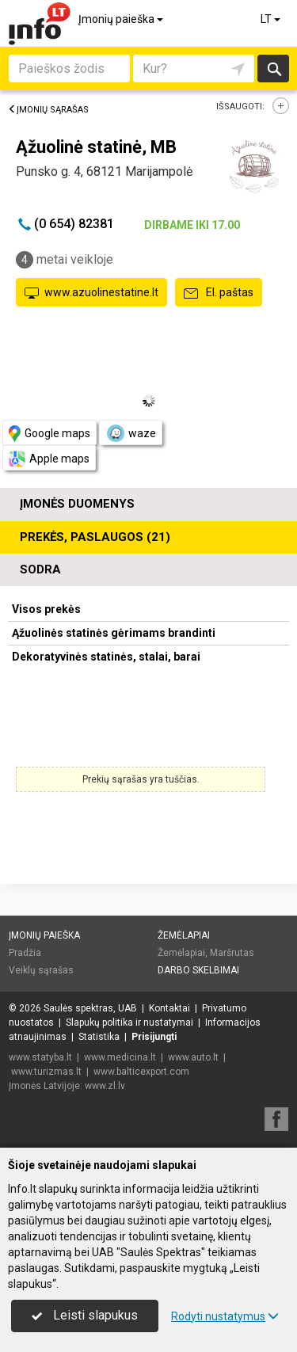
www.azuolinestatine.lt (91, 293)
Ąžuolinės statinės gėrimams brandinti (113, 632)
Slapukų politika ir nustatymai (129, 1022)
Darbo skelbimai (198, 970)
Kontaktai (169, 1008)
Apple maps (49, 459)
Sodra (40, 569)
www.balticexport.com (141, 1071)
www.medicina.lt (120, 1057)
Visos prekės (46, 609)
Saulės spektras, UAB (90, 1008)
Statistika (99, 1036)
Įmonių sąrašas (48, 110)
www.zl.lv (105, 1085)
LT (272, 19)
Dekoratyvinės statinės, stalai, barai (106, 656)
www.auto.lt (193, 1057)
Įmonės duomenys (77, 504)
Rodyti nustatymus (225, 1316)
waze (130, 433)
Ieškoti (273, 68)
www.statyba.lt (40, 1057)
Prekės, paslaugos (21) (95, 537)
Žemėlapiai (184, 935)
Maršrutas (232, 952)
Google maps (49, 433)
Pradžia (25, 952)
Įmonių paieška (122, 19)
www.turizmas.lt (46, 1071)
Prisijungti (154, 1036)
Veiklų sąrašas (41, 970)
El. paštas (218, 293)
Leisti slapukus (85, 1315)
